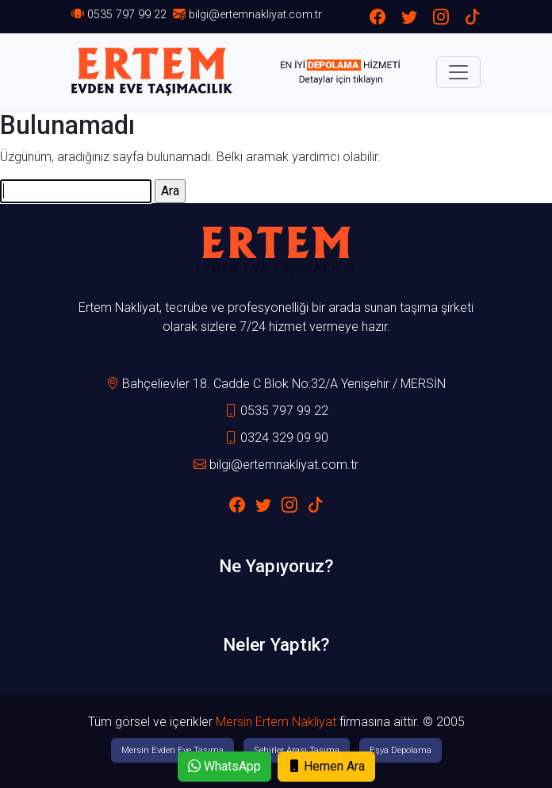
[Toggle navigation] (458, 72)
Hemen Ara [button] (326, 766)
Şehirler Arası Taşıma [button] (296, 749)
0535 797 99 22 (127, 14)
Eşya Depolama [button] (400, 749)
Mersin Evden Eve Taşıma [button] (172, 749)
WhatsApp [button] (224, 766)
